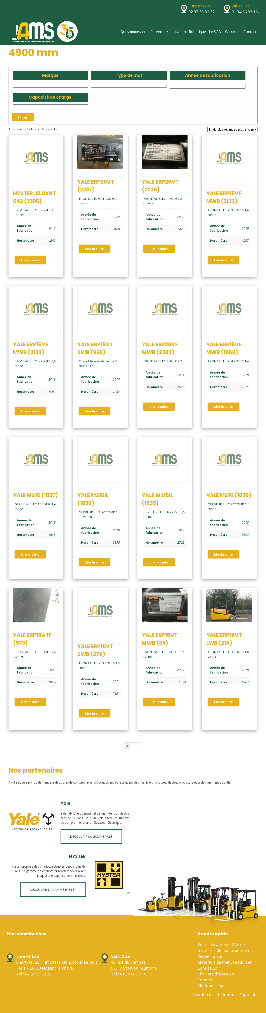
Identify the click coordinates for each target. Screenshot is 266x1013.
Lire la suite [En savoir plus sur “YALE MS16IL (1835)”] (159, 562)
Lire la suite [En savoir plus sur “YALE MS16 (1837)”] (30, 554)
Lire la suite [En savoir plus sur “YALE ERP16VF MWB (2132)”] (30, 411)
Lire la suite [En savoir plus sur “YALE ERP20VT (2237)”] (94, 249)
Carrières (232, 31)
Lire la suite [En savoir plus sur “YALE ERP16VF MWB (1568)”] (223, 407)
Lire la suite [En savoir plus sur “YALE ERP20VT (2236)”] (159, 249)
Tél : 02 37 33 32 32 (33, 974)
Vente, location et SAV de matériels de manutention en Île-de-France (225, 950)
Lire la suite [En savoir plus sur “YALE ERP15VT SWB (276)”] (94, 713)
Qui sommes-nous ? (136, 31)
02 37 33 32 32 (201, 11)
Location (179, 31)
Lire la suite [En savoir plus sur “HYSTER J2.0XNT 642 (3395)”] (30, 260)
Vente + (162, 31)
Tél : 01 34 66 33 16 (128, 974)
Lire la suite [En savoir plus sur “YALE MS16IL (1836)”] (94, 562)
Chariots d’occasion (216, 974)
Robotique (197, 31)
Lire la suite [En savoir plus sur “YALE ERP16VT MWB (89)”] (159, 702)
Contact (249, 31)
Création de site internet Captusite (225, 994)
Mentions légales (213, 985)
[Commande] (232, 129)
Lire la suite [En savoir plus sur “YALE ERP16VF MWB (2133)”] (223, 260)
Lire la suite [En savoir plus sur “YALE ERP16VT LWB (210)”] (223, 702)
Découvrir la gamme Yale (91, 836)
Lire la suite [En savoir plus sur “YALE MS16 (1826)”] (223, 554)
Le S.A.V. (215, 31)
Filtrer (22, 117)
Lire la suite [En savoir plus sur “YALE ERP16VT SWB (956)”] (94, 411)
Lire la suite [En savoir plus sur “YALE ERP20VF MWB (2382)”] (159, 407)
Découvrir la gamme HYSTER (53, 889)
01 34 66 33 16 (244, 11)
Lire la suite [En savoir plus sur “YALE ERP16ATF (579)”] (30, 702)
